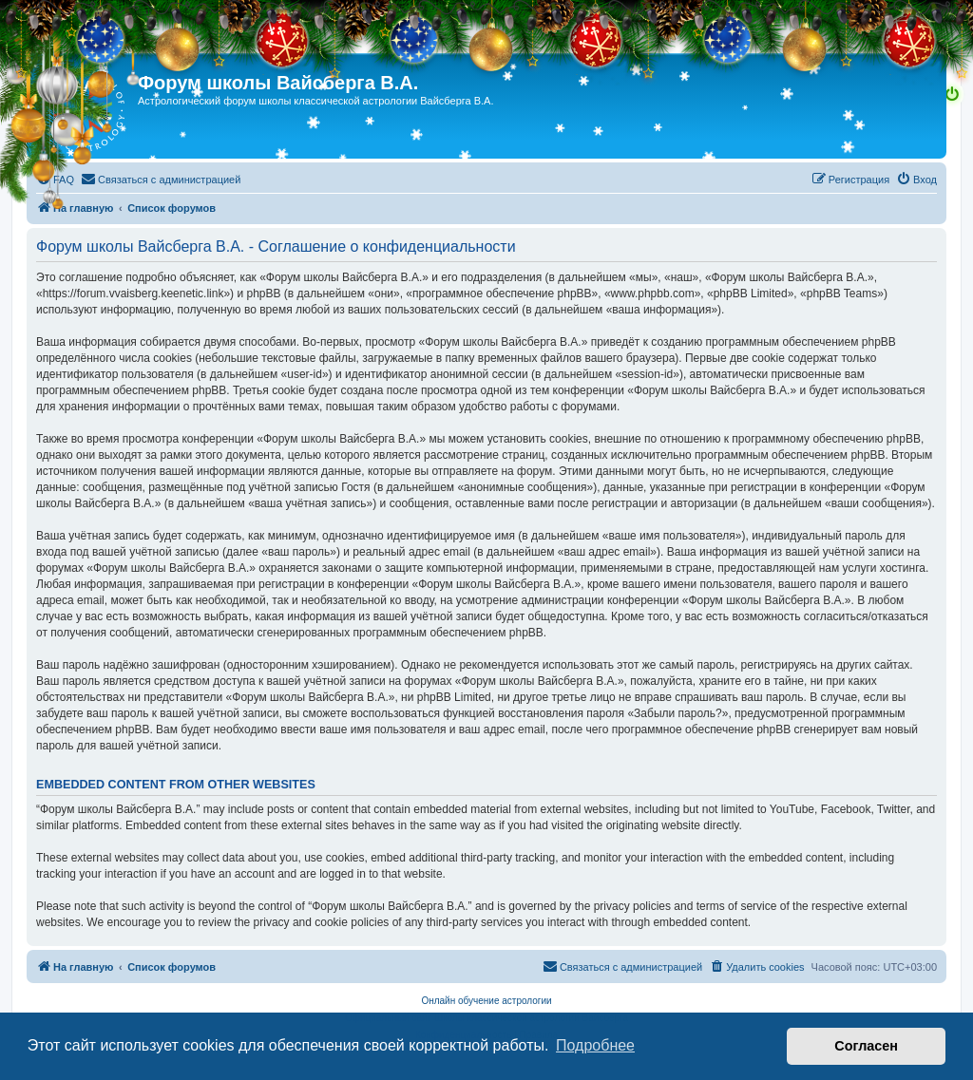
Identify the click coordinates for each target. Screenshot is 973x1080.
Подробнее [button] (595, 1045)
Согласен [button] (866, 1045)
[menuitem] (55, 179)
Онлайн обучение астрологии (486, 1000)
